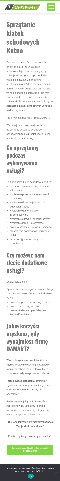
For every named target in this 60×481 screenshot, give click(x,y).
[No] (56, 472)
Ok (30, 476)
